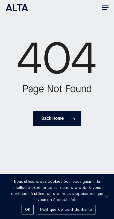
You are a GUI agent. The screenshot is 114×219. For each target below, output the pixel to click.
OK (28, 209)
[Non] (106, 196)
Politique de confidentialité (66, 209)
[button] (105, 8)
